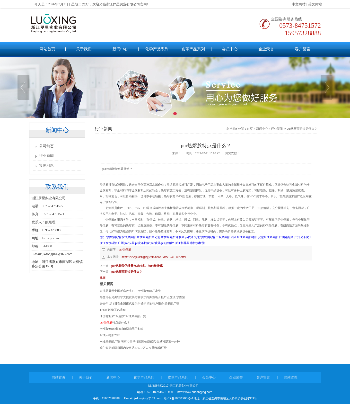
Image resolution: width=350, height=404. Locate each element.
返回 (102, 277)
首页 (250, 128)
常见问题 (46, 165)
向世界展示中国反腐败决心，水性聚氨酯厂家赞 (130, 291)
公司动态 (46, 146)
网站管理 (291, 381)
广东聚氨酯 (223, 237)
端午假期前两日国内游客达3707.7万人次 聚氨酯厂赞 (133, 348)
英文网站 (311, 4)
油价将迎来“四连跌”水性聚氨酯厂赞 (123, 316)
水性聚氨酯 (129, 237)
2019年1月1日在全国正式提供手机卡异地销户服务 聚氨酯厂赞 (139, 303)
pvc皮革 (155, 243)
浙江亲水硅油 (108, 243)
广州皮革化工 (303, 237)
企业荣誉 (266, 49)
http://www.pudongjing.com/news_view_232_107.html (154, 257)
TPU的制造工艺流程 (113, 310)
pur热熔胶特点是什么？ (302, 128)
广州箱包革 (286, 237)
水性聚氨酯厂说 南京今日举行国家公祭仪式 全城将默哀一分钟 (140, 341)
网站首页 (47, 49)
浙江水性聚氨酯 (110, 237)
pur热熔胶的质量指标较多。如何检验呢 (137, 266)
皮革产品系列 (193, 49)
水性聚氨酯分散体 (172, 237)
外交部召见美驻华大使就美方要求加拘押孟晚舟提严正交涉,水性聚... (143, 297)
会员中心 (229, 49)
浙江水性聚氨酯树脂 (244, 237)
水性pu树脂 (197, 243)
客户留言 (302, 49)
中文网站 (295, 4)
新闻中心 (120, 49)
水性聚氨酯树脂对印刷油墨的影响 (121, 329)
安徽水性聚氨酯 (268, 237)
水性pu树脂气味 (110, 335)
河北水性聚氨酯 (204, 237)
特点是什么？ (115, 322)
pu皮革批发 (142, 243)
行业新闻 (46, 156)
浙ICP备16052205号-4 (178, 398)
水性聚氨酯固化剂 (148, 237)
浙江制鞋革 (182, 243)
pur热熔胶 (167, 243)
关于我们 (84, 49)
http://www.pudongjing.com (194, 392)
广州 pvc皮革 (126, 243)
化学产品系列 (156, 49)
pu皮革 (189, 237)
